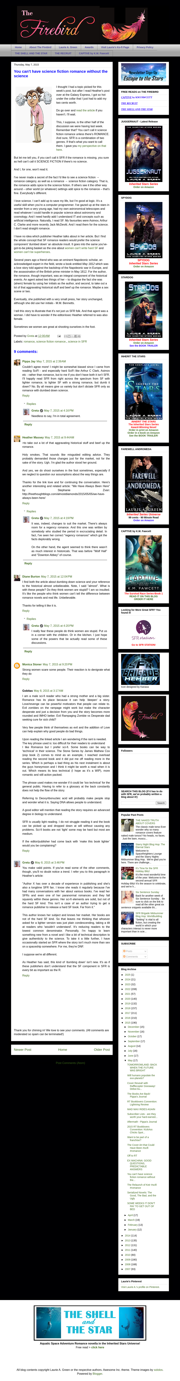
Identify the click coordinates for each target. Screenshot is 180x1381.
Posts (127, 951)
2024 (128, 979)
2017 (128, 1013)
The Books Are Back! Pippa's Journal (138, 1095)
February (133, 1224)
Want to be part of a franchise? (138, 1139)
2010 (128, 1254)
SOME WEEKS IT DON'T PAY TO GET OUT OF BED (141, 1206)
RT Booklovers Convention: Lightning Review (142, 1103)
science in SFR (77, 341)
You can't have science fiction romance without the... (141, 1177)
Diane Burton (31, 576)
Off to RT (132, 1155)
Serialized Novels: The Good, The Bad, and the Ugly (141, 1195)
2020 (128, 998)
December (134, 1026)
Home (18, 47)
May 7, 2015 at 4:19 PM (59, 518)
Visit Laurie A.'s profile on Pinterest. (140, 1287)
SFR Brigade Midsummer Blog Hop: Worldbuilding (149, 915)
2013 (128, 1240)
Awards (89, 47)
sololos (158, 1369)
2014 (128, 1235)
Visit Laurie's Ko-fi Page (115, 47)
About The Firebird (40, 47)
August (132, 1046)
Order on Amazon (143, 187)
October (132, 1036)
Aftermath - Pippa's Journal (142, 1121)
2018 (128, 1008)
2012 (128, 1245)
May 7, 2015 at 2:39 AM (51, 361)
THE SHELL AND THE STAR (31, 53)
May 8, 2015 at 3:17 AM (48, 690)
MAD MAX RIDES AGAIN (141, 1109)
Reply (26, 395)
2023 (128, 984)
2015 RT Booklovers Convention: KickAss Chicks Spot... (139, 1129)
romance (29, 341)
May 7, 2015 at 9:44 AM (59, 437)
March (131, 1220)
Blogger (97, 1373)
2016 (128, 1018)
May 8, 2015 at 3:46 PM (50, 862)
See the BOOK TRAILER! (143, 435)
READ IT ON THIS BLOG (144, 596)
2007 (128, 1269)
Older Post (102, 1049)
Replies (31, 403)
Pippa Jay (29, 361)
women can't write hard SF (82, 248)
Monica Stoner (32, 664)
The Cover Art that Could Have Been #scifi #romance (140, 1148)
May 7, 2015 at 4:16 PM (59, 410)
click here (97, 1347)
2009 (128, 1259)
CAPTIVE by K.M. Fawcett (94, 53)
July (130, 1050)
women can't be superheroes (32, 251)
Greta (35, 410)
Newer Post (22, 1049)
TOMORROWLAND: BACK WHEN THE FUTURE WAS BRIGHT (142, 1067)
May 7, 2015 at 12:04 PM (56, 576)
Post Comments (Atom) (70, 1062)
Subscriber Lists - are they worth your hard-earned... (142, 1115)
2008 (128, 1264)
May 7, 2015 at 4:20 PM (59, 625)
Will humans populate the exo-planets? (141, 1077)
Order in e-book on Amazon (143, 432)
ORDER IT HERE (143, 599)
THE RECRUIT (63, 53)
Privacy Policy (145, 47)
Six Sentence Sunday (147, 892)
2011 (128, 1250)
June (131, 1055)
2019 (128, 1003)
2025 (128, 974)
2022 (128, 989)
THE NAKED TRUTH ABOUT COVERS (147, 822)
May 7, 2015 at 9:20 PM (57, 664)
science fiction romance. (51, 341)
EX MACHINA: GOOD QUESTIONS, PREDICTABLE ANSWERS (139, 1165)
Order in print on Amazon (143, 430)
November (134, 1031)
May (130, 1060)
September (134, 1041)
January (132, 1229)
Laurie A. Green (68, 47)
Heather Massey (33, 437)
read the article (85, 110)
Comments (130, 956)
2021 (128, 993)
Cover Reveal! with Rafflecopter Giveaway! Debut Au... (141, 1086)
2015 (128, 1022)
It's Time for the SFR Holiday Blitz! (147, 870)
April (130, 1215)
